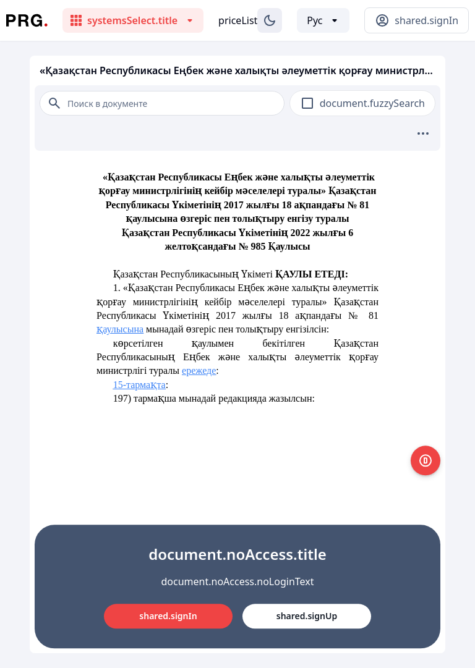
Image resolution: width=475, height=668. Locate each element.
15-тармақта (139, 384)
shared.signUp (306, 616)
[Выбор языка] (323, 20)
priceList (237, 20)
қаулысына (119, 329)
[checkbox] (307, 103)
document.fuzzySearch (372, 103)
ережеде (199, 370)
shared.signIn (168, 616)
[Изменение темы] (269, 20)
